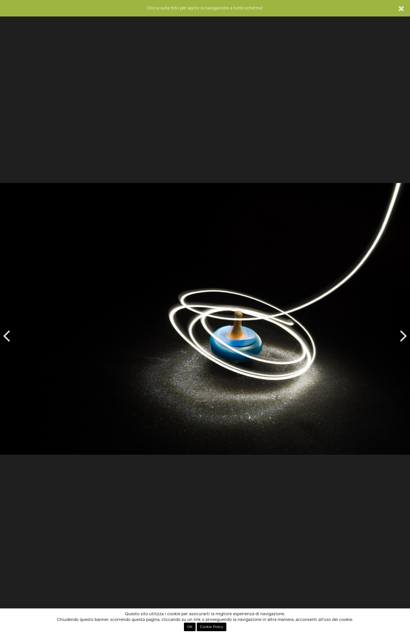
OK (189, 627)
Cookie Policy (211, 627)
